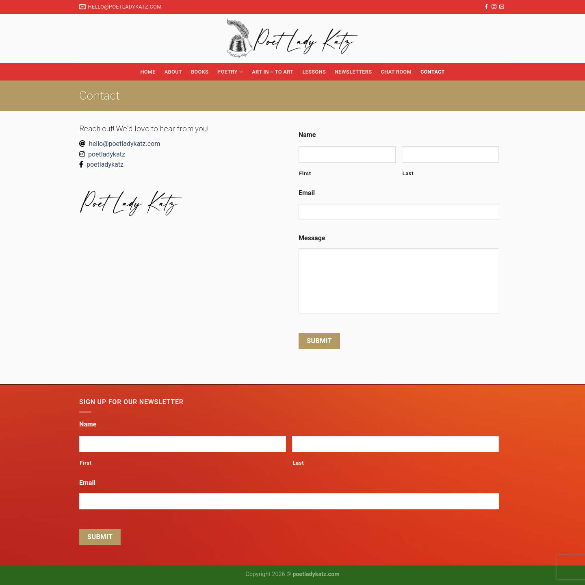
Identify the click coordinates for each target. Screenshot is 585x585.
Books (199, 72)
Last (408, 173)
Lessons (313, 72)
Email (307, 193)
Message (312, 238)
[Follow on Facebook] (486, 7)
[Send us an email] (501, 7)
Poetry (230, 72)
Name (307, 135)
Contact (432, 72)
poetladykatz (106, 154)
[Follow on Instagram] (494, 7)
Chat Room (396, 72)
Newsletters (353, 72)
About (173, 72)
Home (147, 72)
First (305, 173)
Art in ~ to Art (272, 72)
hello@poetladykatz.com (124, 144)
